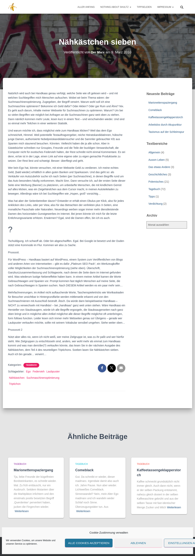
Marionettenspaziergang (162, 102)
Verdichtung (155, 203)
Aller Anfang (86, 7)
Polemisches (155, 181)
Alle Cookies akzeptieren (88, 543)
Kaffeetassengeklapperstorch (165, 117)
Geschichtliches (157, 174)
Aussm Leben (156, 159)
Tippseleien (144, 7)
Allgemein (154, 152)
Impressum (165, 7)
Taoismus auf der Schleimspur (166, 131)
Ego (28, 371)
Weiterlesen (22, 511)
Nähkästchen (17, 377)
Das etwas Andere (159, 167)
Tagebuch (31, 365)
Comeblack (155, 110)
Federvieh (38, 371)
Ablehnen (138, 543)
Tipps (151, 196)
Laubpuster (53, 371)
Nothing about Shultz (115, 7)
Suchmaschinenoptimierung (42, 377)
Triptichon (15, 383)
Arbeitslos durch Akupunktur (164, 124)
